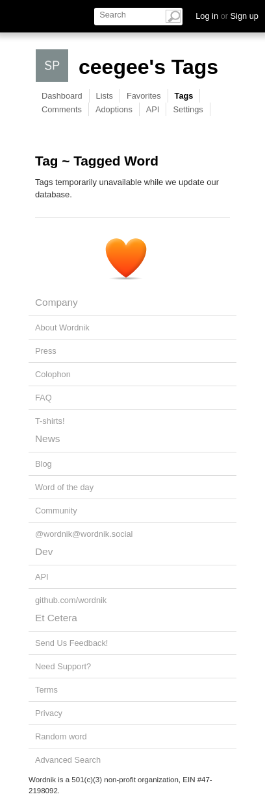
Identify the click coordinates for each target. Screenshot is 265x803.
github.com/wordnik (71, 600)
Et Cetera (56, 617)
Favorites (144, 96)
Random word (61, 736)
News (47, 438)
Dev (44, 551)
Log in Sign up (227, 16)
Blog (43, 464)
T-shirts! (50, 421)
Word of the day (64, 487)
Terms (46, 690)
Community (56, 510)
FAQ (43, 397)
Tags (184, 96)
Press (46, 351)
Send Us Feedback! (71, 643)
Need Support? (63, 666)
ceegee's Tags (148, 67)
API (153, 109)
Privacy (48, 713)
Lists (104, 96)
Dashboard (62, 96)
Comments (62, 109)
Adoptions (113, 109)
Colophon (53, 374)
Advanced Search (68, 760)
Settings (188, 109)
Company (56, 302)
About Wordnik (62, 327)
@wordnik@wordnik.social (83, 534)
